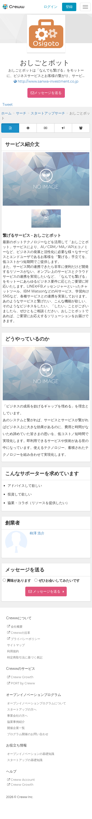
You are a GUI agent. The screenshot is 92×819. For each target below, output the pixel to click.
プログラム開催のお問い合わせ (27, 734)
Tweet (7, 104)
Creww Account (21, 780)
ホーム (6, 113)
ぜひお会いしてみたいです (59, 580)
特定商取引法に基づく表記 (24, 657)
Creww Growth (20, 677)
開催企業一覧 (16, 727)
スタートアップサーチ (48, 113)
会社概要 (15, 626)
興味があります (19, 580)
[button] (46, 591)
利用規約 (13, 651)
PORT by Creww (21, 683)
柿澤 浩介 (37, 533)
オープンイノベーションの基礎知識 (30, 754)
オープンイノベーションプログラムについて (36, 703)
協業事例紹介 (16, 721)
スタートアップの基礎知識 (24, 760)
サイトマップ (16, 645)
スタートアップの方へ (22, 709)
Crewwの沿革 (18, 632)
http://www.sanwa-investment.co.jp (46, 81)
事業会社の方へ (17, 715)
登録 (69, 6)
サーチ (21, 113)
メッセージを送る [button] (48, 93)
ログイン (50, 6)
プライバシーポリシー (23, 638)
